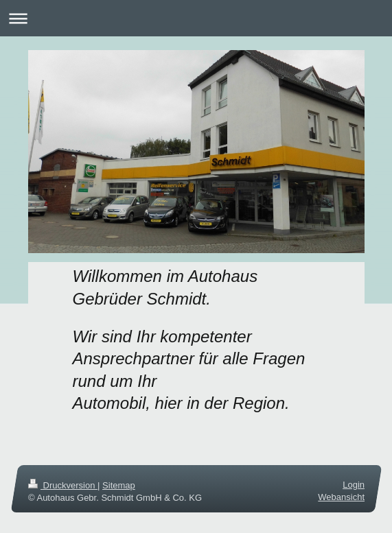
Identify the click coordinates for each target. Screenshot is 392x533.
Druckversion (62, 485)
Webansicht (341, 497)
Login (354, 484)
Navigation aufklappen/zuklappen (196, 18)
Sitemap (118, 485)
